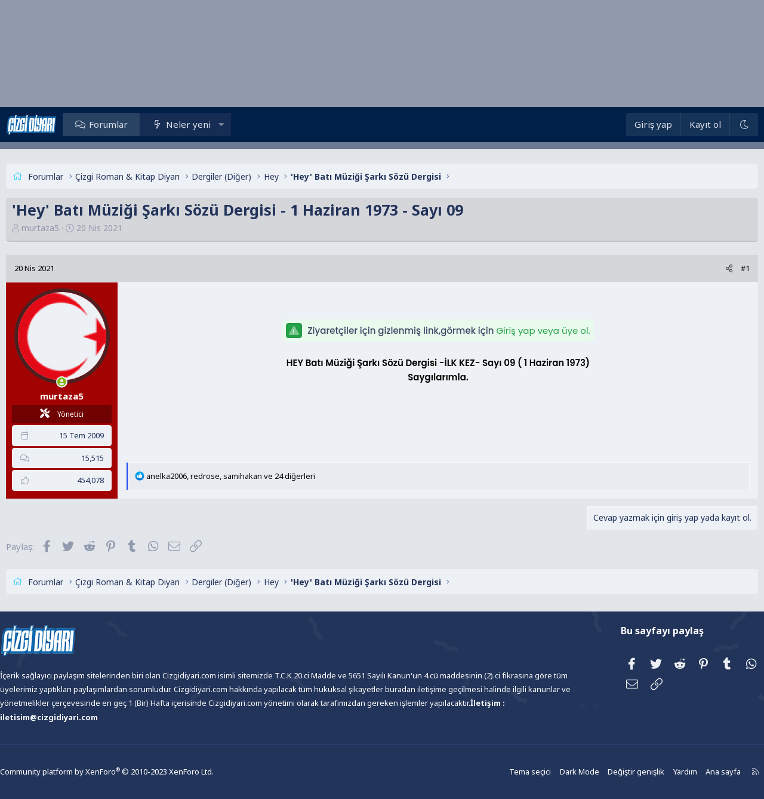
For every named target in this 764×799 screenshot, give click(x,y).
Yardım (651, 772)
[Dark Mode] (717, 124)
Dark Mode (550, 772)
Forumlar (135, 124)
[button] (248, 124)
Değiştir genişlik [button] (604, 772)
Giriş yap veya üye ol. (543, 330)
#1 (718, 268)
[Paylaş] (702, 268)
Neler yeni (215, 124)
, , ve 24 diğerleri (257, 476)
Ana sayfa (688, 772)
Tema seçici (502, 772)
